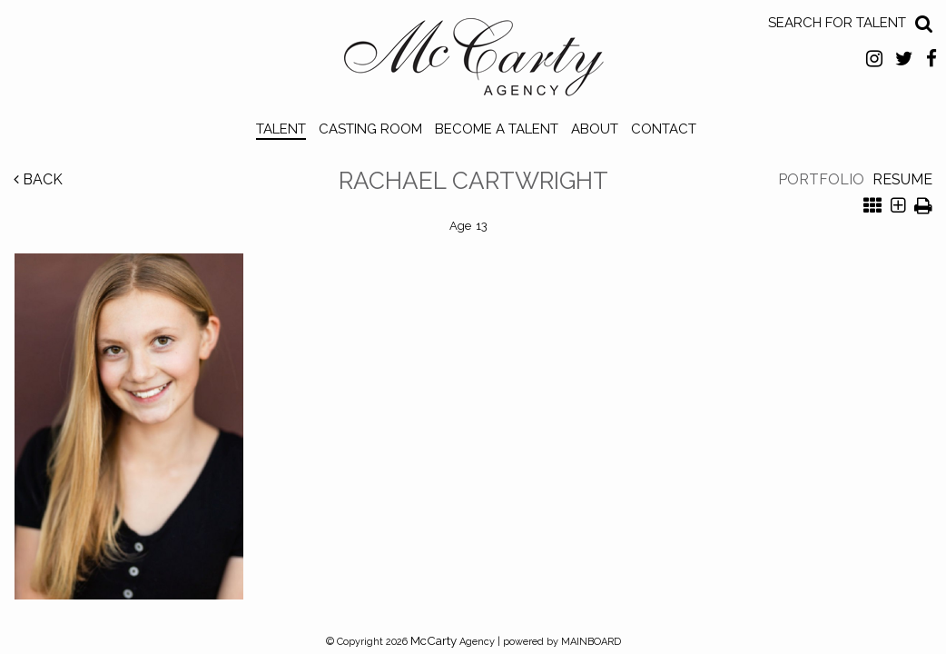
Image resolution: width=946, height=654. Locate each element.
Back (38, 179)
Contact (663, 129)
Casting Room (370, 129)
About (594, 129)
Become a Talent (496, 129)
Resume (902, 179)
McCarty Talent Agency (473, 62)
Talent (281, 129)
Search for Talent (837, 23)
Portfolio (821, 179)
